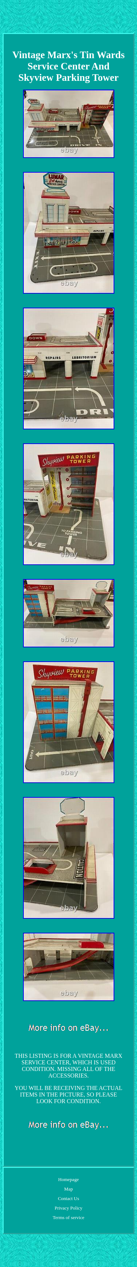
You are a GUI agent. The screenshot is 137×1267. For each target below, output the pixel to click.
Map (68, 1189)
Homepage (68, 1179)
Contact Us (68, 1198)
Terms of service (68, 1217)
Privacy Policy (68, 1208)
